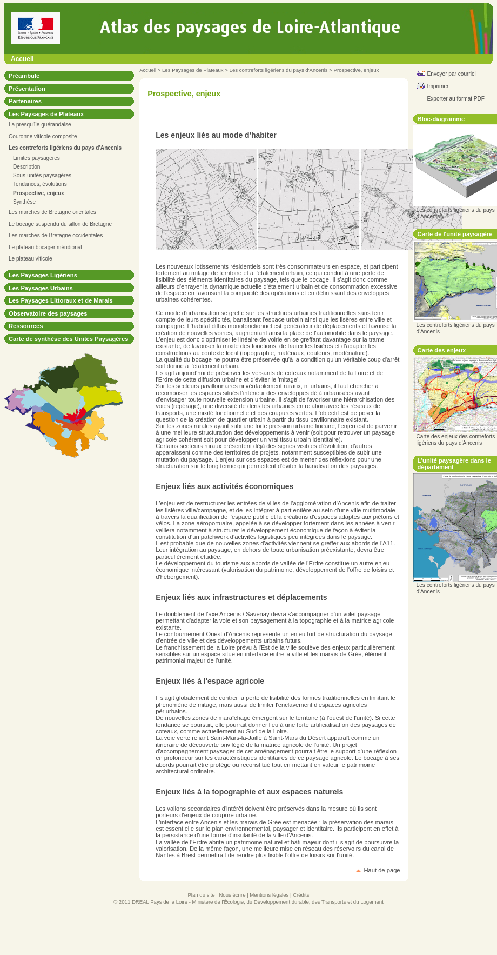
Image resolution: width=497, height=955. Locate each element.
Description (26, 167)
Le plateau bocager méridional (45, 247)
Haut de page (382, 870)
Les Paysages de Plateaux (193, 70)
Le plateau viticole (30, 259)
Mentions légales (269, 895)
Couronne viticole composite (43, 136)
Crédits (301, 895)
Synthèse (24, 202)
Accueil (22, 59)
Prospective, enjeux (356, 70)
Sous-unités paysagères (42, 175)
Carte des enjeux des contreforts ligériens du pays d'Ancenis (456, 439)
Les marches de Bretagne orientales (52, 212)
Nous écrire (232, 895)
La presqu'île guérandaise (40, 125)
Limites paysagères (36, 158)
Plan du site (200, 895)
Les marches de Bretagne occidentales (56, 235)
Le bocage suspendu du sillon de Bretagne (60, 224)
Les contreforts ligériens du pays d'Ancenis (279, 70)
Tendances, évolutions (40, 184)
